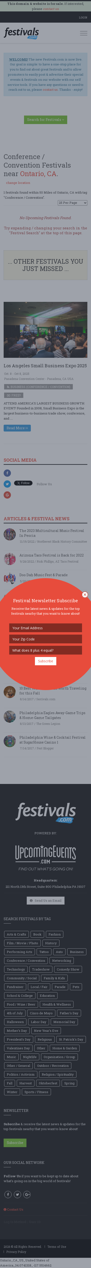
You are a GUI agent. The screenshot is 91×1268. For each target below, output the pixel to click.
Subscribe (45, 661)
